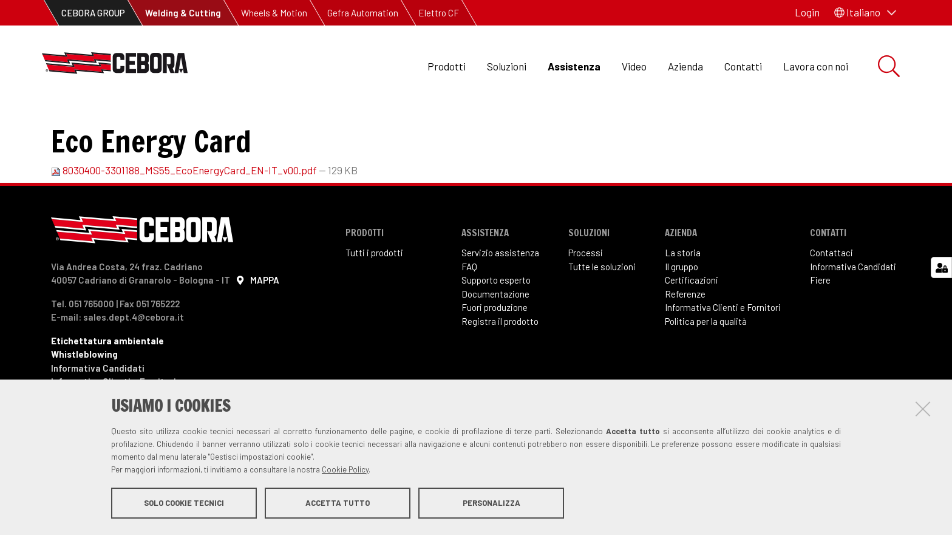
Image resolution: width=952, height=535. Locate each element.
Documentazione (495, 334)
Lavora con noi (815, 66)
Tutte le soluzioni (602, 307)
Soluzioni (506, 66)
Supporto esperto (496, 320)
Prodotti (446, 66)
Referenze (685, 334)
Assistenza (574, 66)
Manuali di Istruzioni (238, 122)
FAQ (469, 307)
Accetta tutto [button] (337, 503)
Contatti (743, 66)
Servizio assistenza (500, 293)
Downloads (152, 122)
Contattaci (831, 293)
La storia (683, 293)
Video (634, 66)
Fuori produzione (494, 347)
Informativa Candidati (853, 307)
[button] (865, 13)
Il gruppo (681, 307)
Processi (585, 293)
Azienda (685, 66)
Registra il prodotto (500, 361)
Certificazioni (691, 320)
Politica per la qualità (706, 361)
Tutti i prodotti (374, 293)
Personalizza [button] (491, 503)
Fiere (820, 320)
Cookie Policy (345, 470)
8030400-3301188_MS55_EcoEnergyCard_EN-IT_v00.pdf (185, 211)
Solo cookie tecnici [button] (184, 503)
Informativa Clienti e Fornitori (723, 347)
